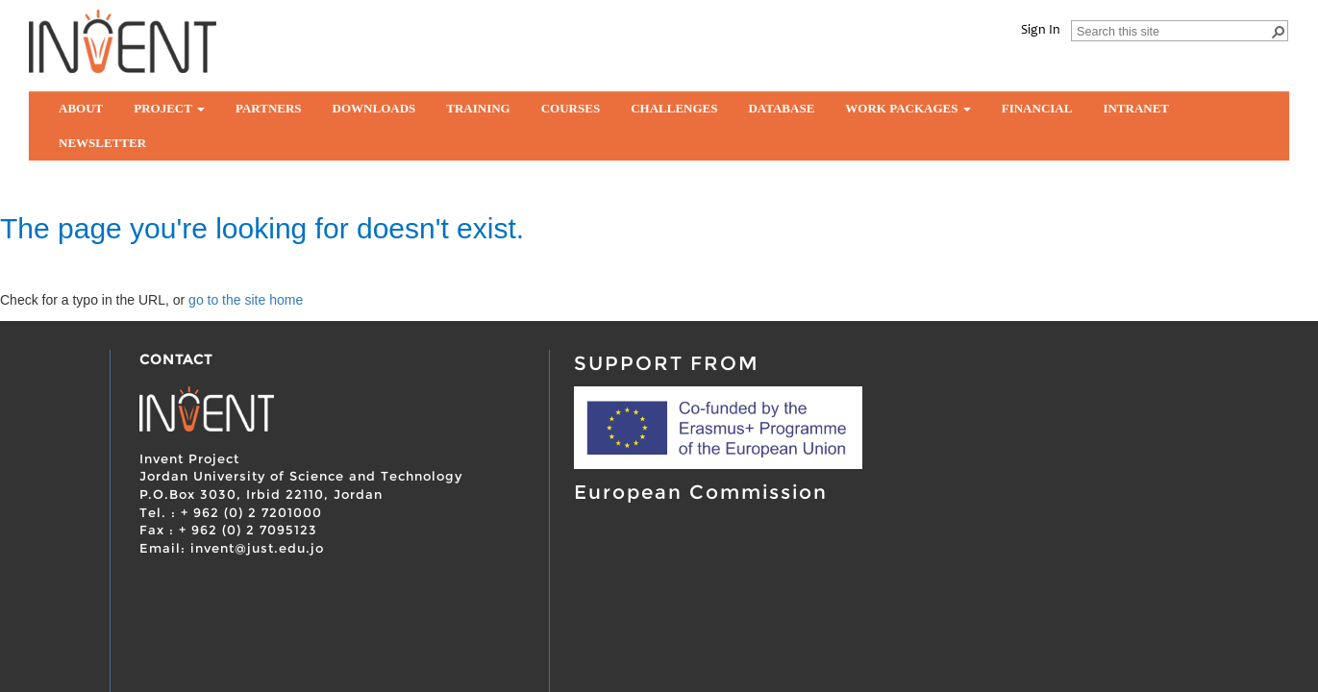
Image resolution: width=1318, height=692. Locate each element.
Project (169, 108)
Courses (570, 108)
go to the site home (245, 300)
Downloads (374, 108)
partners (269, 108)
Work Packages (907, 108)
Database (781, 108)
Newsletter (102, 143)
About (81, 108)
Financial (1037, 108)
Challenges (674, 108)
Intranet (1136, 108)
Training (478, 108)
